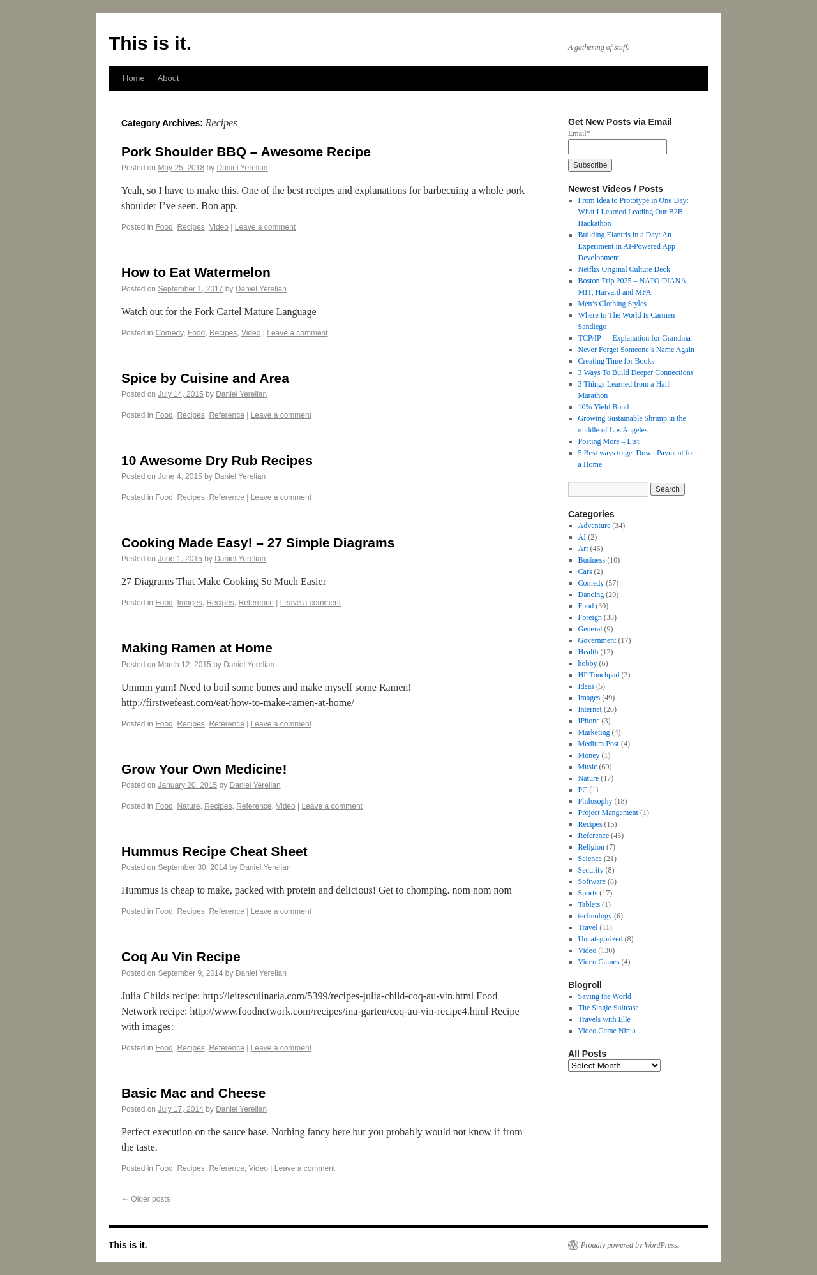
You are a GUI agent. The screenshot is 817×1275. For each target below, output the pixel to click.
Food (163, 227)
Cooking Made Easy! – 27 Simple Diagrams (257, 542)
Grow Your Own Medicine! (204, 769)
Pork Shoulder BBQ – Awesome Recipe (246, 151)
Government (597, 640)
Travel (588, 927)
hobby (587, 663)
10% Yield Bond (603, 406)
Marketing (594, 732)
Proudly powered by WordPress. (630, 1245)
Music (587, 766)
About (168, 78)
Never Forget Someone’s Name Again (636, 349)
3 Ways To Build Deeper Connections (636, 372)
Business (592, 560)
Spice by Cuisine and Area (205, 378)
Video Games (599, 961)
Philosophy (595, 801)
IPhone (589, 720)
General (590, 628)
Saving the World (604, 996)
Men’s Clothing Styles (612, 303)
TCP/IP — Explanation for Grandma (634, 338)
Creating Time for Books (616, 361)
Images (189, 602)
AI (582, 537)
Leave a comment (265, 227)
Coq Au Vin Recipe (181, 956)
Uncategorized (600, 938)
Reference (226, 415)
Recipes (190, 227)
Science (590, 858)
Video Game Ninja (607, 1030)
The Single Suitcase (608, 1007)
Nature (188, 806)
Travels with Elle (604, 1019)
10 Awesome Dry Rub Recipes (217, 460)
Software (592, 881)
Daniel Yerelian (241, 167)
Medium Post (598, 743)
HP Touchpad (599, 674)
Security (591, 870)
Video (218, 227)
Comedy (169, 332)
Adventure (594, 525)
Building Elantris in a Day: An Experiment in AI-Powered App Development (626, 246)
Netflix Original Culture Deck (624, 269)
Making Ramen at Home (197, 647)
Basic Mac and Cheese (193, 1093)
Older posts (145, 1199)
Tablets (589, 904)
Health (588, 651)
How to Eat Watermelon (196, 272)
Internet (590, 709)
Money (589, 755)
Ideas (586, 686)
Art (583, 548)
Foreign (590, 617)
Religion (591, 847)
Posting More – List (609, 441)
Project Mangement (608, 812)
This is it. (150, 43)
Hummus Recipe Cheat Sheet (214, 851)
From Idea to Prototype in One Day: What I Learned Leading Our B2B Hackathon (633, 212)
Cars (585, 571)
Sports (588, 892)
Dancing (591, 594)
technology (595, 915)
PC (583, 789)
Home (134, 78)
